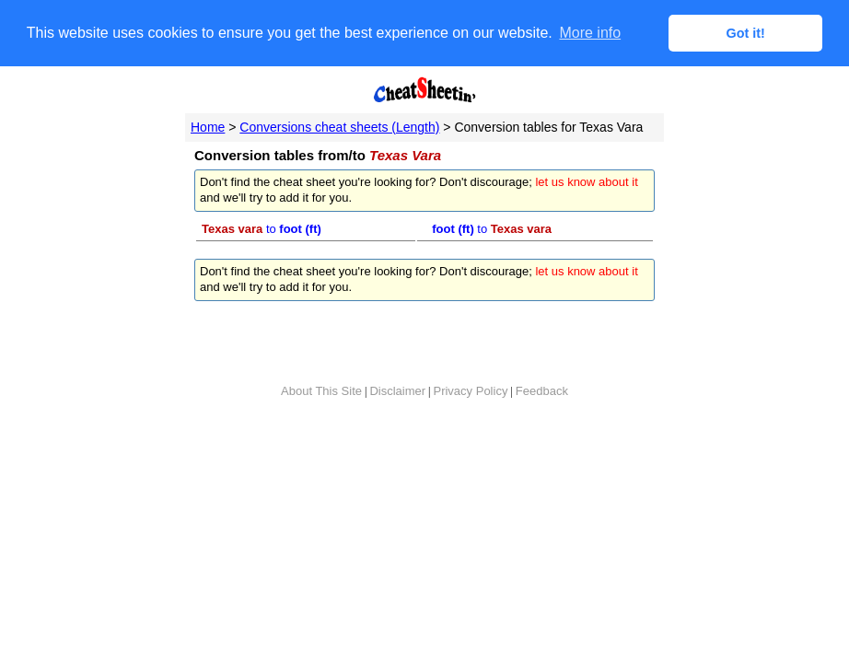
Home (208, 126)
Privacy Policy (470, 390)
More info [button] (590, 33)
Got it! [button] (746, 33)
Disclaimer (397, 390)
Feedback (542, 390)
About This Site (321, 390)
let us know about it (586, 182)
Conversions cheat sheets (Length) (339, 126)
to (261, 228)
